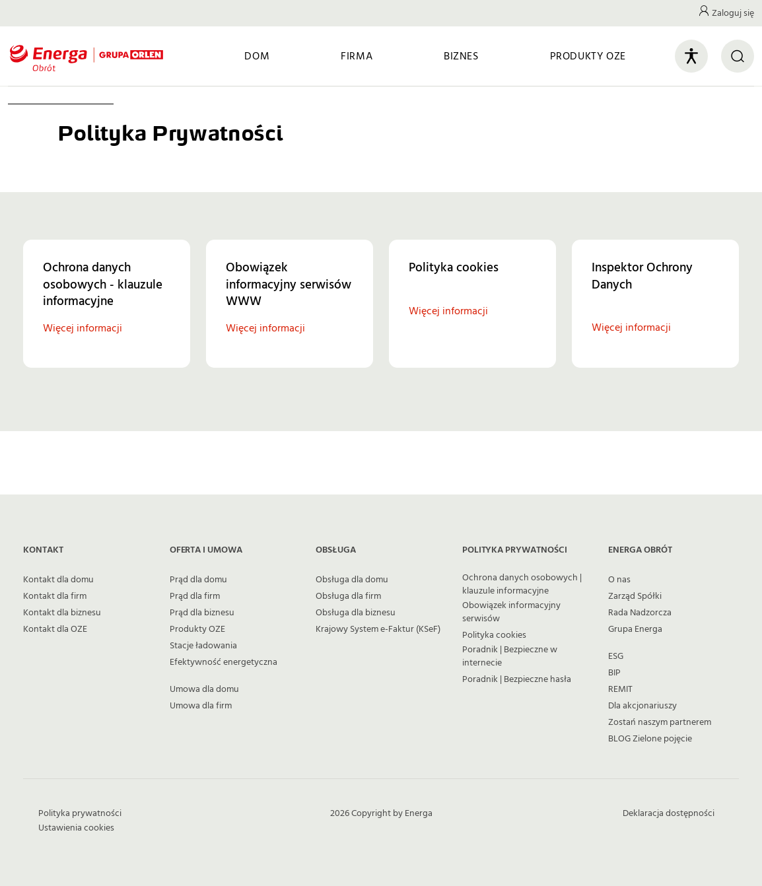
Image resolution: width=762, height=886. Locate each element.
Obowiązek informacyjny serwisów (511, 612)
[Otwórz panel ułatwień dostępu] (691, 56)
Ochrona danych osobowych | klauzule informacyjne (522, 584)
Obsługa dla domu (352, 579)
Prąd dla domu (198, 579)
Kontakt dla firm (55, 596)
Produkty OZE (197, 629)
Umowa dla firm (201, 705)
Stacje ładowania (203, 645)
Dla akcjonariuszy (642, 705)
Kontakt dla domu (58, 579)
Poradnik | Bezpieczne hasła (516, 679)
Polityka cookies (494, 635)
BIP (614, 672)
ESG (615, 656)
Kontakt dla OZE (55, 629)
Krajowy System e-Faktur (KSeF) (378, 629)
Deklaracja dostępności (668, 813)
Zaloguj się (733, 13)
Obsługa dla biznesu (356, 612)
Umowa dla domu (204, 689)
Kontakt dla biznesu (62, 612)
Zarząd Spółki (635, 596)
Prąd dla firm (195, 596)
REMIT (620, 689)
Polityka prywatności (79, 813)
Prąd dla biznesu (202, 612)
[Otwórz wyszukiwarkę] (737, 56)
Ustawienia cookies (76, 828)
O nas (619, 579)
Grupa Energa (635, 629)
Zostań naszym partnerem (659, 722)
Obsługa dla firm (348, 596)
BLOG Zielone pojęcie (650, 738)
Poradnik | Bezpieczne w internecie (509, 656)
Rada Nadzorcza (640, 612)
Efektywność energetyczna (223, 662)
